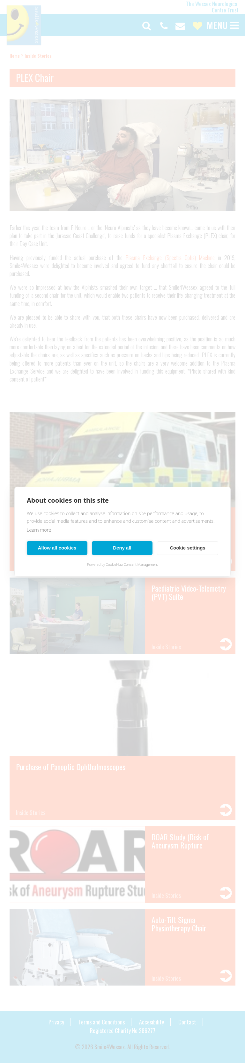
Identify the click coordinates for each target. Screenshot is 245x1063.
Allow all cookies (57, 547)
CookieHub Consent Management (132, 564)
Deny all (122, 547)
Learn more (39, 530)
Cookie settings (187, 547)
